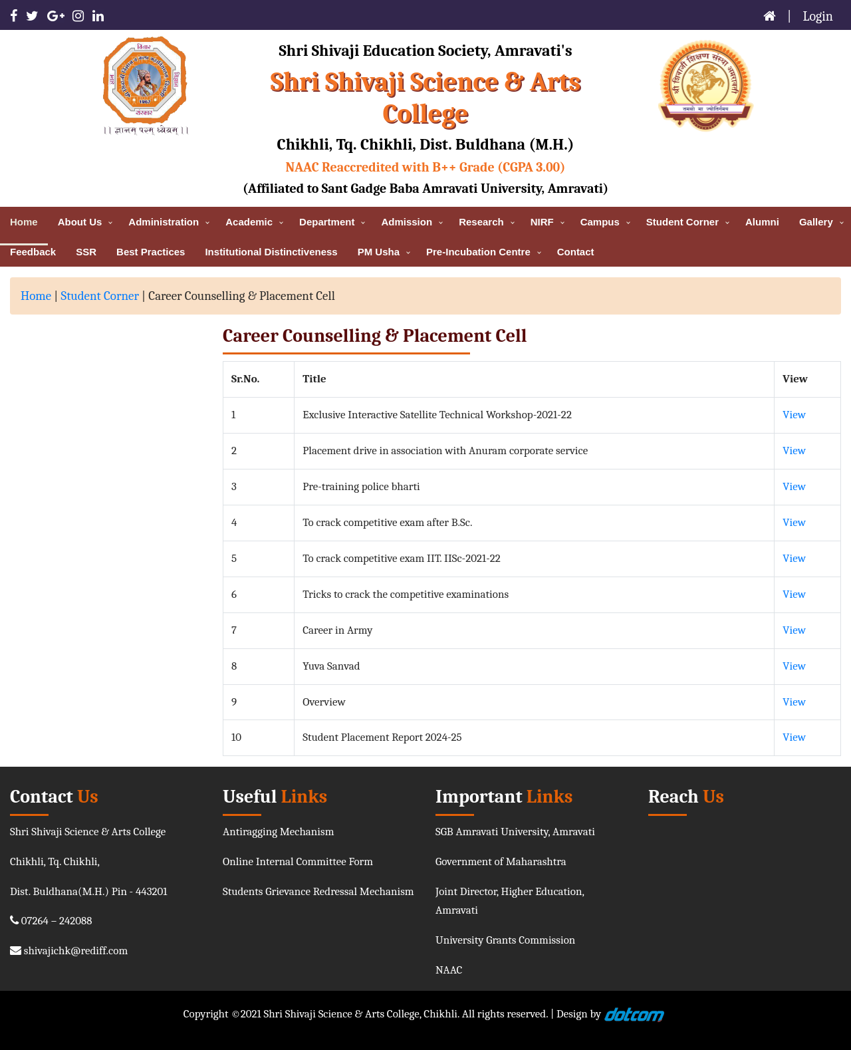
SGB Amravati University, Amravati (515, 831)
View (794, 414)
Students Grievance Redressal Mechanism (318, 891)
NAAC (448, 970)
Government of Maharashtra (500, 861)
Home (36, 296)
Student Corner (100, 296)
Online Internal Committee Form (298, 861)
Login (818, 16)
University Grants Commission (505, 940)
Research (481, 221)
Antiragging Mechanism (278, 831)
